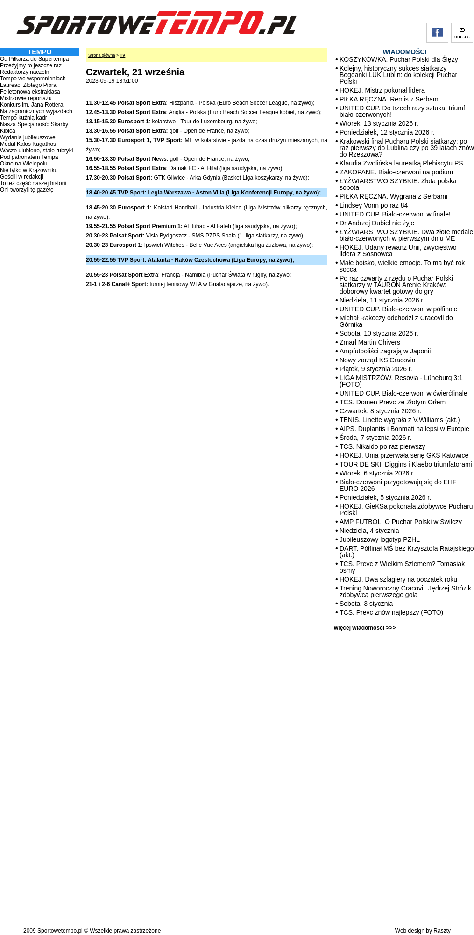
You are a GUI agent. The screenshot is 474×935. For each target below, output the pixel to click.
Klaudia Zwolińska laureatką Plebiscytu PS (401, 163)
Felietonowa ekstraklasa (30, 91)
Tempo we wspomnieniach (33, 78)
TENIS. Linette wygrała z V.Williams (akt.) (400, 420)
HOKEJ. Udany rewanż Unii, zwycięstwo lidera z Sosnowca (398, 251)
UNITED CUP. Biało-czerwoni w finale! (395, 214)
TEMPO (39, 52)
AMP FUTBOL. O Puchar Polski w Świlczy (401, 521)
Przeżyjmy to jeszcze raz (31, 65)
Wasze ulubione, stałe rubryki (36, 150)
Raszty (442, 931)
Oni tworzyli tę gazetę (27, 190)
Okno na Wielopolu (23, 163)
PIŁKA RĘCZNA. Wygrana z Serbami (393, 196)
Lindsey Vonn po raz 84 (374, 205)
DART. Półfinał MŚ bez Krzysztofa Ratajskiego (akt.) (407, 552)
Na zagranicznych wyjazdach (36, 111)
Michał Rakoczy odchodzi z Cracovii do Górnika (396, 321)
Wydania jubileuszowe (28, 137)
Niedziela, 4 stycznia (369, 530)
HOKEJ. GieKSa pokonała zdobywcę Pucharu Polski (406, 510)
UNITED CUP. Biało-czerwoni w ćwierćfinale (403, 393)
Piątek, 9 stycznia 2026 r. (376, 369)
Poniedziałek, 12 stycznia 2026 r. (387, 132)
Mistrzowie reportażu (26, 98)
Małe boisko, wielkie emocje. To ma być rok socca (402, 266)
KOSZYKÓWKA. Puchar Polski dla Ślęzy (399, 59)
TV (123, 55)
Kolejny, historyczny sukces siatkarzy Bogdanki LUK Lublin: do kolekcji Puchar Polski (398, 75)
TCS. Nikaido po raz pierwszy (382, 446)
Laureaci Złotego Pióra (28, 85)
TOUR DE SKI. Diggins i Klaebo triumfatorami (406, 464)
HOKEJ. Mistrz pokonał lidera (382, 90)
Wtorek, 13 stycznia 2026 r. (379, 123)
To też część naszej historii (33, 183)
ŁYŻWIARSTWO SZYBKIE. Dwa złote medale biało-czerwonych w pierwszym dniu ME (406, 235)
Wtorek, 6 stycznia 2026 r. (377, 473)
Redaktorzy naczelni (25, 72)
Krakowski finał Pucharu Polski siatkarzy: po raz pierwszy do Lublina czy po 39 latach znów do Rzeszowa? (407, 147)
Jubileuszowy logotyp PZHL (380, 539)
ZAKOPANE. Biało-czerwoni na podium (396, 172)
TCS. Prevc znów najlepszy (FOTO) (391, 612)
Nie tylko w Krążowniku (28, 170)
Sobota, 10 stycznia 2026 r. (379, 333)
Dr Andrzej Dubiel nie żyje (377, 223)
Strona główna (101, 55)
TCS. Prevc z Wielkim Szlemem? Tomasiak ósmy (402, 567)
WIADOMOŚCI (404, 52)
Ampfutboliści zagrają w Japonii (385, 351)
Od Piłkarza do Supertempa (34, 59)
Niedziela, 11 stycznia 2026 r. (382, 300)
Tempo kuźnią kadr (23, 118)
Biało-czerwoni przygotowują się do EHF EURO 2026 (398, 485)
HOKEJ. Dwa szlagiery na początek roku (398, 579)
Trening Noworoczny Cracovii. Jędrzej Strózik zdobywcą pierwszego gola (405, 591)
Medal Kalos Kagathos (28, 144)
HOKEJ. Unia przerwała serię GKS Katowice (404, 455)
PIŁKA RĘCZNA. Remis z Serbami (390, 99)
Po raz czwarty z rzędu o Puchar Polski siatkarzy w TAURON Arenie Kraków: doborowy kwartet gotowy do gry (396, 284)
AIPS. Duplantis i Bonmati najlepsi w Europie (404, 428)
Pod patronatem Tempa (29, 157)
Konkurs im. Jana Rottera (31, 104)
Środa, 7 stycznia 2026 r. (375, 437)
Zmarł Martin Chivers (370, 342)
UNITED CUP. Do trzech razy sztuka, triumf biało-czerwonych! (402, 111)
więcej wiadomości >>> (365, 628)
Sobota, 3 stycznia (366, 603)
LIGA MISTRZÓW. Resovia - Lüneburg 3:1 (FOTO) (401, 381)
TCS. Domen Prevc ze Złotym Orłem (393, 402)
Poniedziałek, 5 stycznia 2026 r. (385, 497)
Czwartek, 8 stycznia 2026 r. (380, 411)
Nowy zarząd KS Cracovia (378, 360)
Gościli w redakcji (21, 176)
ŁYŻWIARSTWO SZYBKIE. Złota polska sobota (398, 184)
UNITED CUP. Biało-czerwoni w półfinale (399, 309)
